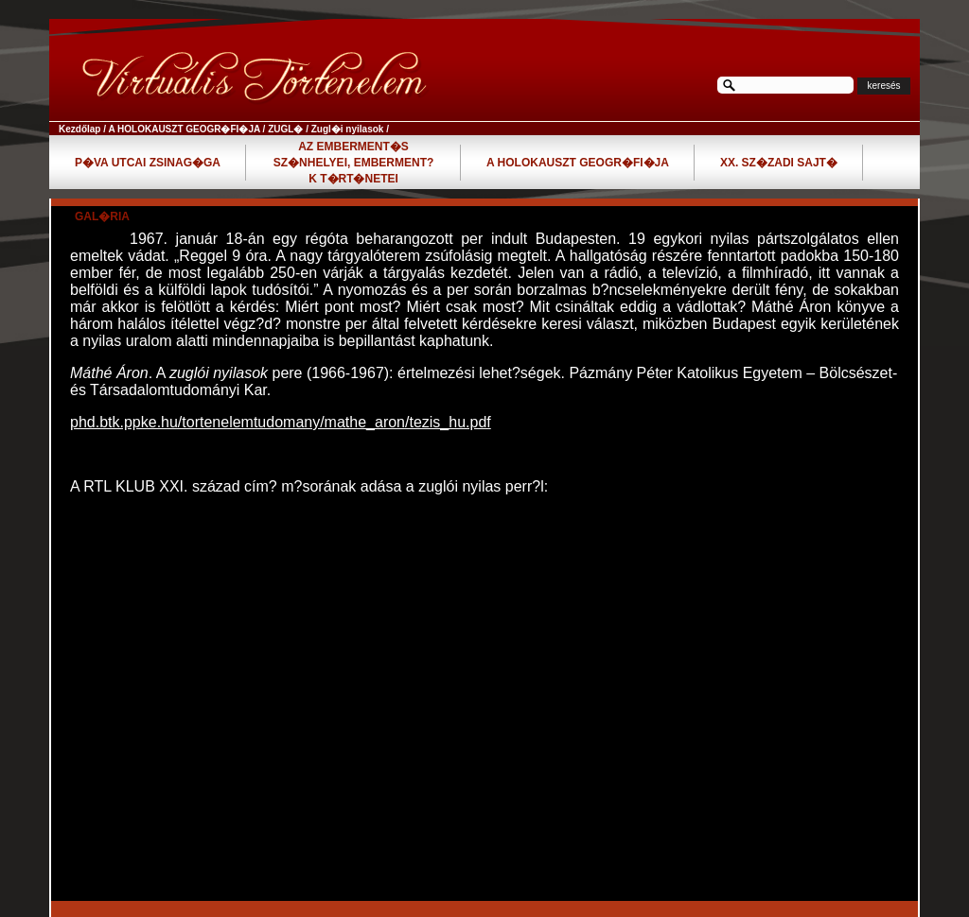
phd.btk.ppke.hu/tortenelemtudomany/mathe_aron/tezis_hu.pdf (280, 422)
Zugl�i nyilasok (347, 129)
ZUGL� (285, 129)
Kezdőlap (79, 129)
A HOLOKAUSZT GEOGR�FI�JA (183, 129)
